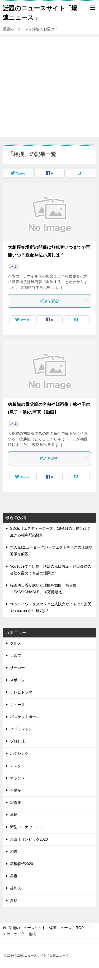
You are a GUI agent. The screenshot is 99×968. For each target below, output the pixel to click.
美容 (13, 876)
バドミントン (21, 729)
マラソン (17, 778)
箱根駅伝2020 (21, 864)
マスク (15, 766)
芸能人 (15, 888)
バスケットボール (25, 717)
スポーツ (17, 680)
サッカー (17, 668)
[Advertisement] (49, 87)
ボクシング (19, 753)
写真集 (15, 802)
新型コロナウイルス (26, 827)
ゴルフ (15, 655)
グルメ (15, 643)
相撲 (13, 267)
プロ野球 (17, 741)
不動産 (15, 790)
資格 (13, 900)
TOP (46, 928)
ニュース (17, 704)
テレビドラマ (21, 692)
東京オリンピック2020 (29, 839)
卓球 (13, 815)
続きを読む (64, 301)
